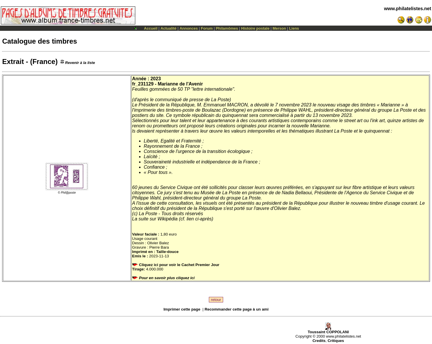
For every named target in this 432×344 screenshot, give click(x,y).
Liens (294, 28)
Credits (319, 340)
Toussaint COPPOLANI (328, 330)
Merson (279, 28)
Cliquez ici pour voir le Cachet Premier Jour (176, 265)
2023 (155, 78)
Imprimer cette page (181, 309)
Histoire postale (255, 28)
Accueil (150, 28)
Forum (207, 28)
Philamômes (227, 28)
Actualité (169, 28)
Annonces (188, 28)
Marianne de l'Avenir (180, 83)
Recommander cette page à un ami (237, 309)
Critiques (336, 340)
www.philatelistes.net (407, 8)
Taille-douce (167, 251)
